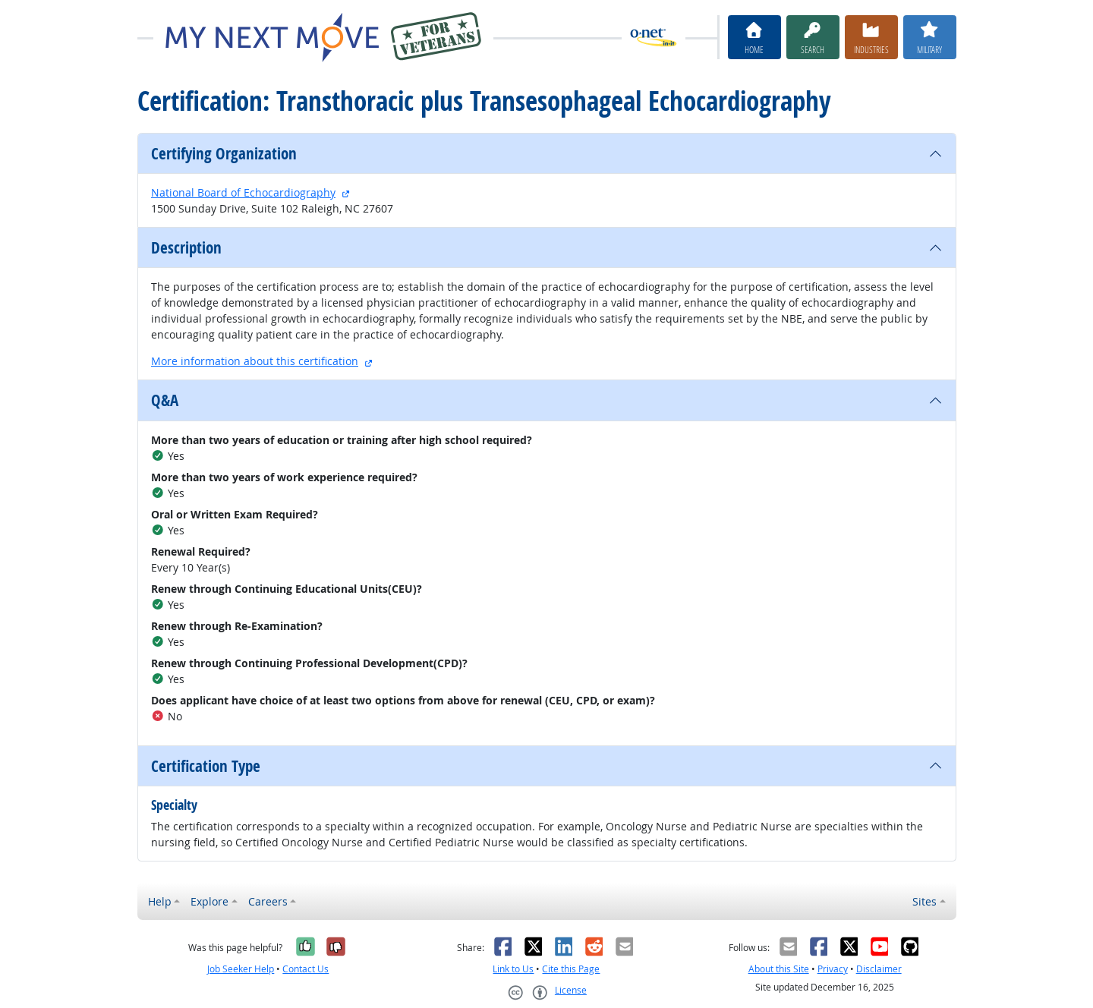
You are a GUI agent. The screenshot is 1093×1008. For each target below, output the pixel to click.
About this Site (778, 968)
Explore (209, 901)
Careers (268, 901)
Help (160, 901)
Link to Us (513, 968)
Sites (924, 901)
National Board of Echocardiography (243, 192)
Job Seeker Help (240, 968)
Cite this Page (571, 968)
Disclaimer (879, 968)
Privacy (832, 968)
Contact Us (305, 968)
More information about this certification (254, 361)
